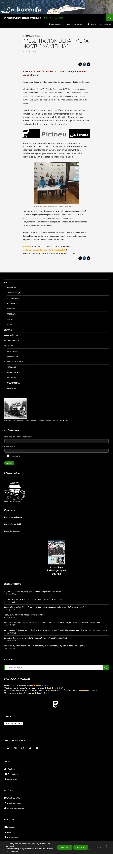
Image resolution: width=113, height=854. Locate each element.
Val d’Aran (11, 309)
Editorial (8, 330)
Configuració (96, 847)
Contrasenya (9, 446)
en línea (12, 473)
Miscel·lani (11, 314)
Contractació (13, 351)
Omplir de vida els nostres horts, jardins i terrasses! (24, 688)
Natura (10, 325)
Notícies (7, 282)
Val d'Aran (36, 36)
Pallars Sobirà (13, 303)
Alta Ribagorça (13, 293)
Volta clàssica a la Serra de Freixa (17, 693)
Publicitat (8, 346)
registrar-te (63, 420)
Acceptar (59, 847)
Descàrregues (9, 510)
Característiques (11, 335)
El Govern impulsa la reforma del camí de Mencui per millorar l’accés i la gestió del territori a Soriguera (44, 645)
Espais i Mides (12, 356)
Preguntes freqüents (12, 531)
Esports (26, 36)
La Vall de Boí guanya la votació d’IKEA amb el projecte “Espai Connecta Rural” (35, 638)
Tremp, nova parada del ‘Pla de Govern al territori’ (24, 614)
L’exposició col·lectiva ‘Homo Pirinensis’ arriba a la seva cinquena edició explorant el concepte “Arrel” (44, 607)
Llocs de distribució (12, 340)
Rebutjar (77, 847)
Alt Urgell (11, 287)
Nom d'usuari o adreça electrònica (18, 436)
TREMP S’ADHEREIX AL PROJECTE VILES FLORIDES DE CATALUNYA (33, 599)
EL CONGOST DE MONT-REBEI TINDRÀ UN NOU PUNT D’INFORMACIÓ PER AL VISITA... (41, 690)
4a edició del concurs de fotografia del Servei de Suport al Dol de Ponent (32, 591)
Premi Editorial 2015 (12, 524)
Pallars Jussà (12, 298)
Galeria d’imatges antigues (15, 362)
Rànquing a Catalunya (13, 517)
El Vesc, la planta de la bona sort (17, 685)
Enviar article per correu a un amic (89, 65)
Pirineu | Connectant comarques (22, 17)
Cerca (105, 667)
